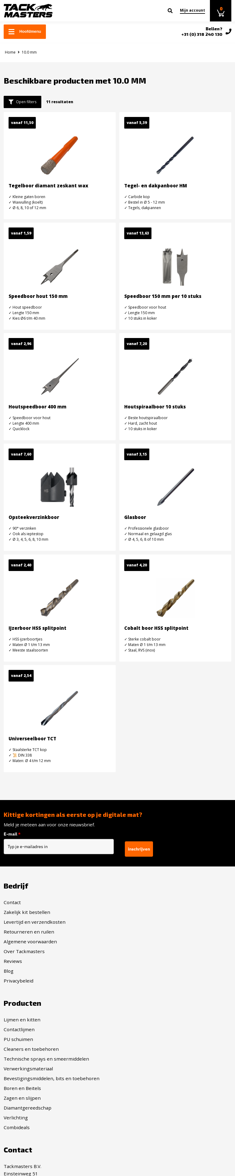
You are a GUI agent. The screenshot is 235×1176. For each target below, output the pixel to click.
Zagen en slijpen (139, 981)
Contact (12, 902)
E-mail (12, 834)
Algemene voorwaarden (30, 941)
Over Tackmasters (24, 951)
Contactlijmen (136, 912)
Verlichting (133, 1000)
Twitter (135, 1068)
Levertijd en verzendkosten (34, 922)
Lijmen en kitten (139, 902)
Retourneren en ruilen (29, 932)
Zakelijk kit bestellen (27, 912)
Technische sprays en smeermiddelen (164, 941)
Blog (8, 971)
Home (10, 52)
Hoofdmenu (25, 31)
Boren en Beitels (140, 971)
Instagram (138, 1059)
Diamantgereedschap (145, 990)
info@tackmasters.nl (43, 1093)
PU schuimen (136, 922)
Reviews (13, 961)
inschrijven (139, 849)
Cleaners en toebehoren (148, 932)
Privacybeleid (18, 981)
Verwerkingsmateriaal (145, 951)
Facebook (137, 1049)
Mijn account (192, 10)
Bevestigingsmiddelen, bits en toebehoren (169, 961)
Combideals (134, 1010)
